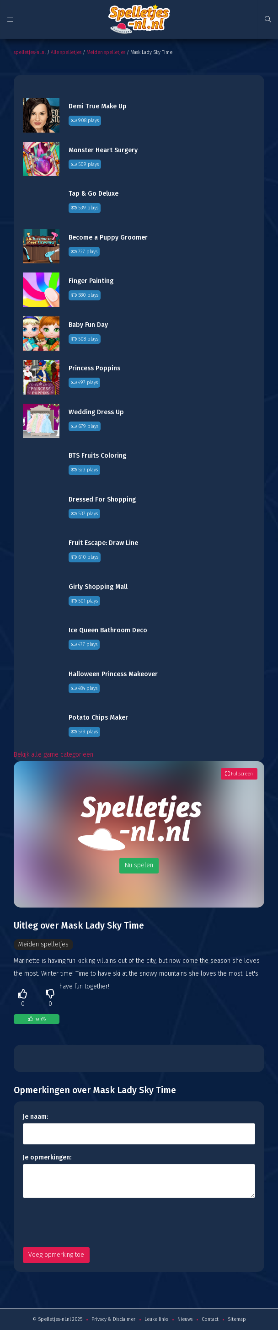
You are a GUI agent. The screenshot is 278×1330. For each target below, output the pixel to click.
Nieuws (184, 1319)
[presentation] (92, 1222)
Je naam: (35, 1117)
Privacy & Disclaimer (113, 1319)
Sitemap (237, 1319)
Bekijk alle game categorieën (53, 754)
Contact (210, 1319)
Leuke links (156, 1319)
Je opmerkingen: (47, 1157)
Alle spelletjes (66, 52)
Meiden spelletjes (105, 52)
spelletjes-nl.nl (30, 52)
